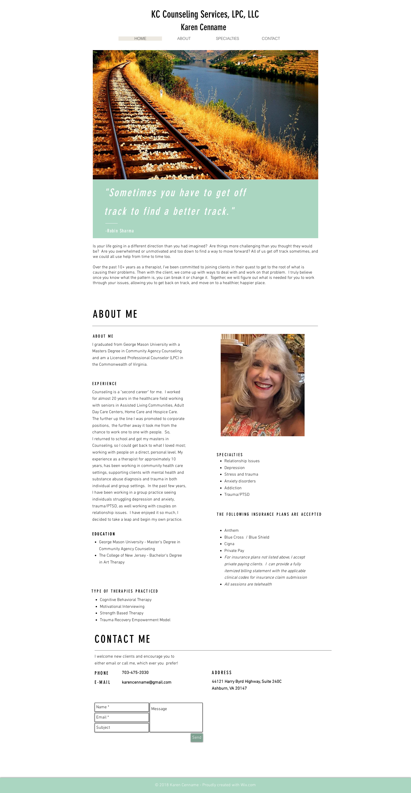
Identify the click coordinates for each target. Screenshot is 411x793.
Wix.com (248, 785)
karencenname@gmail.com (146, 682)
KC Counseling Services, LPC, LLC (205, 14)
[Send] (197, 737)
